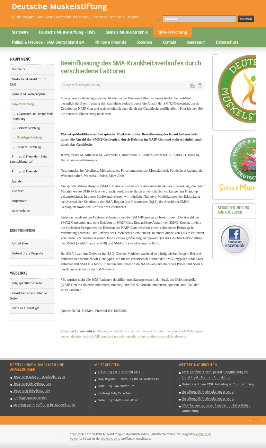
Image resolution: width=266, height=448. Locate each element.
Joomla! (74, 438)
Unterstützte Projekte (27, 253)
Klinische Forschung (28, 128)
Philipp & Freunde (24, 171)
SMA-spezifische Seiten (28, 283)
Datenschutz (21, 211)
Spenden (18, 181)
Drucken (191, 85)
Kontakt (18, 191)
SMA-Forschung (23, 104)
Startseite (18, 69)
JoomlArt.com (203, 434)
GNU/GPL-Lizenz (110, 438)
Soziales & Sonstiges (25, 308)
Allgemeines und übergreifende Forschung (33, 116)
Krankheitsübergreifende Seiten (28, 296)
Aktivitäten (20, 243)
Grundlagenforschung (29, 137)
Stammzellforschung (29, 147)
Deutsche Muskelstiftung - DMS (29, 82)
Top (255, 420)
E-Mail (199, 85)
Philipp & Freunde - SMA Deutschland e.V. (28, 159)
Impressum (19, 201)
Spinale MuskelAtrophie (28, 94)
